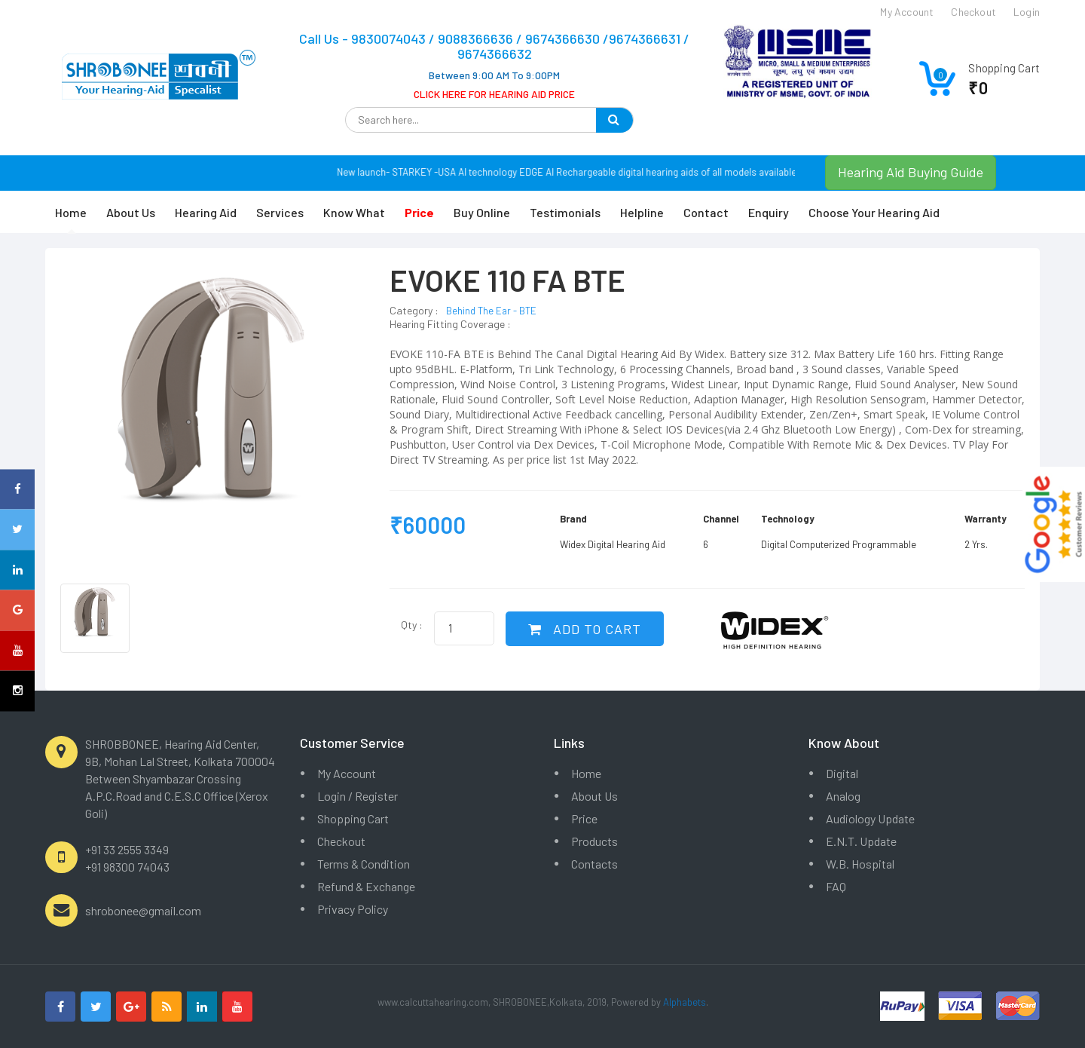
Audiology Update (870, 818)
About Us (130, 212)
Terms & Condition (363, 863)
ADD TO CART (584, 629)
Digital (842, 773)
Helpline (642, 212)
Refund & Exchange (366, 886)
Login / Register (357, 796)
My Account (346, 773)
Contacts (594, 863)
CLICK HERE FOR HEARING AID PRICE (494, 93)
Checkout (341, 841)
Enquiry (768, 212)
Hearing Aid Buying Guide (910, 172)
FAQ (836, 886)
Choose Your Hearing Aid (874, 212)
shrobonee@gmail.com (143, 910)
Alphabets (684, 1002)
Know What (354, 212)
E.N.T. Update (861, 841)
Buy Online (482, 212)
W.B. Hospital (860, 863)
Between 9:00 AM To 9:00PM (494, 75)
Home (71, 212)
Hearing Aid (206, 212)
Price (584, 818)
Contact (706, 212)
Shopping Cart (353, 818)
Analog (843, 796)
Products (594, 841)
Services (280, 212)
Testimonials (565, 212)
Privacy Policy (352, 909)
